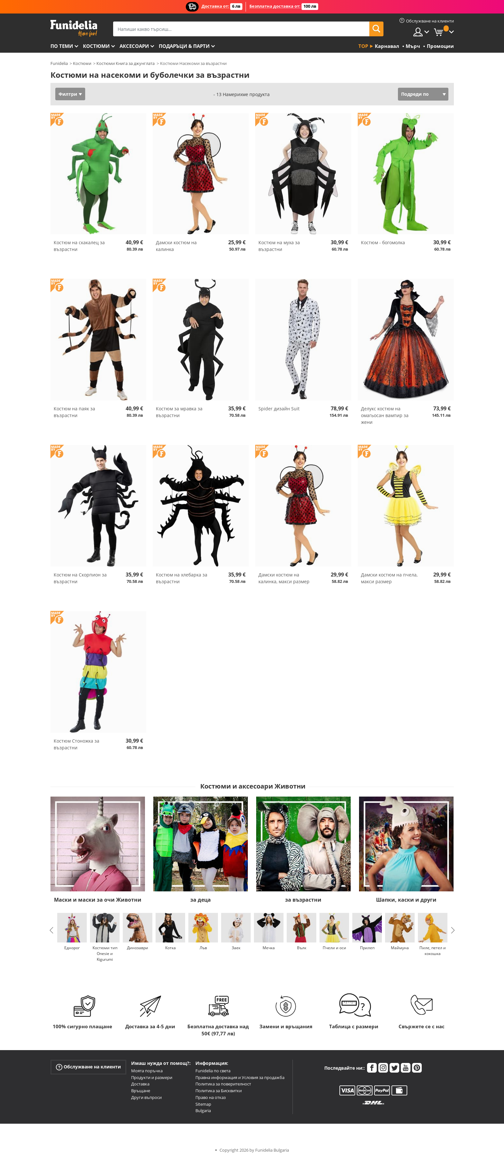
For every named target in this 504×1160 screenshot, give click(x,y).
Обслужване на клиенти (88, 1066)
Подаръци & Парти (184, 46)
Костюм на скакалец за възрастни (79, 245)
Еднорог (72, 947)
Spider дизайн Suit (279, 409)
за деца (200, 899)
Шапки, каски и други (406, 899)
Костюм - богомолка (383, 242)
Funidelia (59, 63)
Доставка (140, 1084)
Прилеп (367, 947)
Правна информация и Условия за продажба (239, 1077)
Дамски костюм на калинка (176, 245)
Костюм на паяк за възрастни (74, 412)
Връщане (140, 1090)
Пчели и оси (334, 947)
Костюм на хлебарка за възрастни (181, 578)
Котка (170, 947)
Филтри (68, 94)
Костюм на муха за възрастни (279, 245)
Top (363, 46)
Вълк (301, 947)
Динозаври (137, 947)
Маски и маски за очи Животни (97, 899)
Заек (235, 947)
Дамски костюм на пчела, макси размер (389, 578)
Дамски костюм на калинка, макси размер (284, 578)
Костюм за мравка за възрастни (179, 412)
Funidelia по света (212, 1071)
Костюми (96, 46)
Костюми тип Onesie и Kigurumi (104, 953)
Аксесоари (134, 46)
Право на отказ (210, 1097)
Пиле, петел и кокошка (432, 950)
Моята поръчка (147, 1071)
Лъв (203, 947)
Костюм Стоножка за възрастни (76, 744)
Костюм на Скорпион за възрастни (80, 578)
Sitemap (203, 1104)
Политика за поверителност (223, 1084)
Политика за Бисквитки (218, 1090)
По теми (61, 46)
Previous (51, 930)
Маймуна (400, 947)
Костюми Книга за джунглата (125, 63)
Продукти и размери (151, 1077)
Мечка (269, 947)
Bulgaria (203, 1110)
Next (453, 930)
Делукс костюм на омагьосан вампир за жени (385, 415)
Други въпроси (146, 1097)
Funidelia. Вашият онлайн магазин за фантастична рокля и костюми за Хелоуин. (73, 28)
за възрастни (303, 899)
